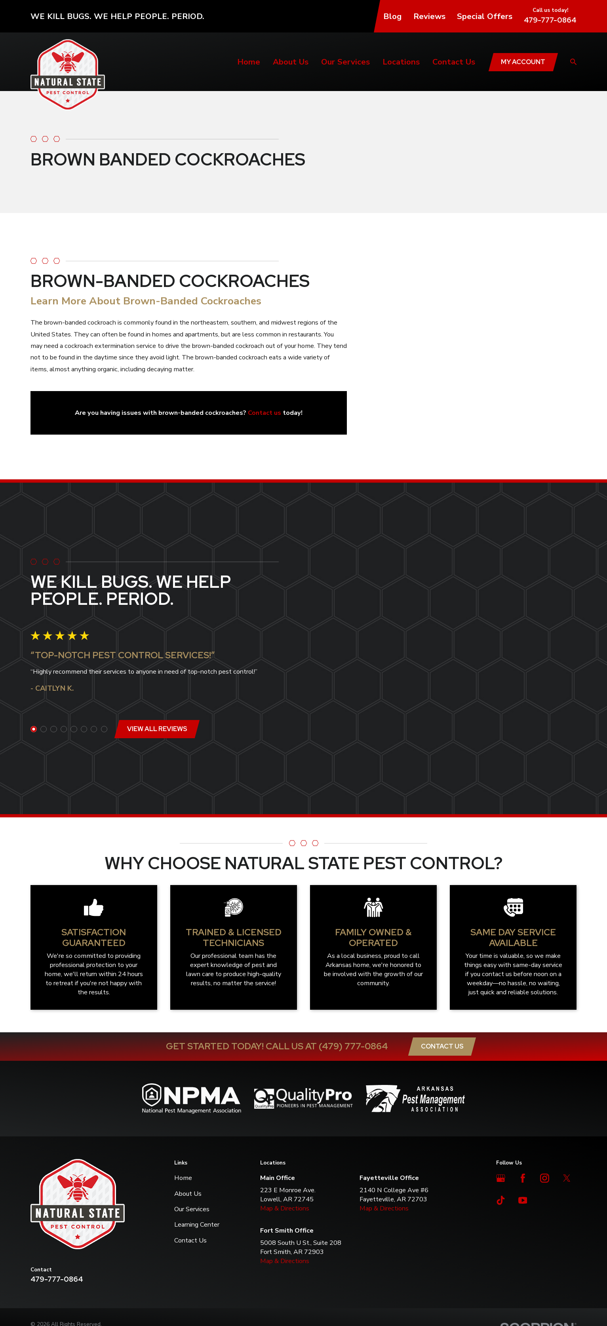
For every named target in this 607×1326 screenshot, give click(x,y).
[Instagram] (544, 1109)
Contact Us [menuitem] (453, 61)
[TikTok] (500, 1131)
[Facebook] (522, 1109)
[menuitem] (41, 1264)
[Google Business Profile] (500, 1109)
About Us (188, 1124)
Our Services (191, 1140)
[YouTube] (522, 1131)
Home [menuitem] (248, 61)
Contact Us (442, 977)
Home (183, 1109)
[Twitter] (566, 1109)
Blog (392, 16)
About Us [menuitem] (290, 61)
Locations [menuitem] (401, 61)
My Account (523, 61)
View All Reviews (155, 694)
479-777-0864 (550, 20)
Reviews (429, 16)
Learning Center (196, 1156)
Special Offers (484, 16)
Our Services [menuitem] (345, 61)
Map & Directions (284, 1139)
